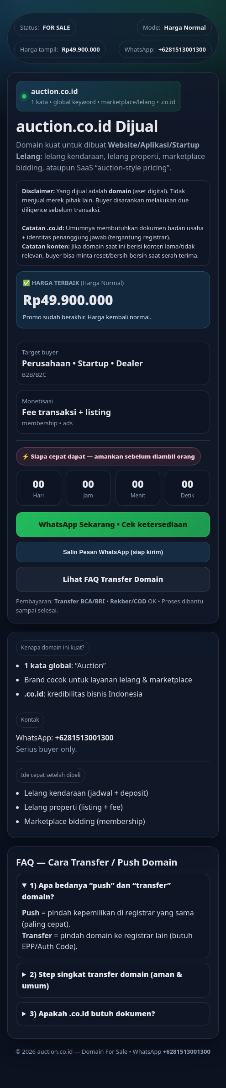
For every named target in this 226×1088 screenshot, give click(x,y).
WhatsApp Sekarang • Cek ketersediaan (112, 524)
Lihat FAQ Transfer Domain (113, 579)
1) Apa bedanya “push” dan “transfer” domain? (96, 891)
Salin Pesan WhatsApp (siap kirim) (113, 552)
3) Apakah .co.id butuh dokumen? (92, 1014)
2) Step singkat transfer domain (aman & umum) (102, 980)
